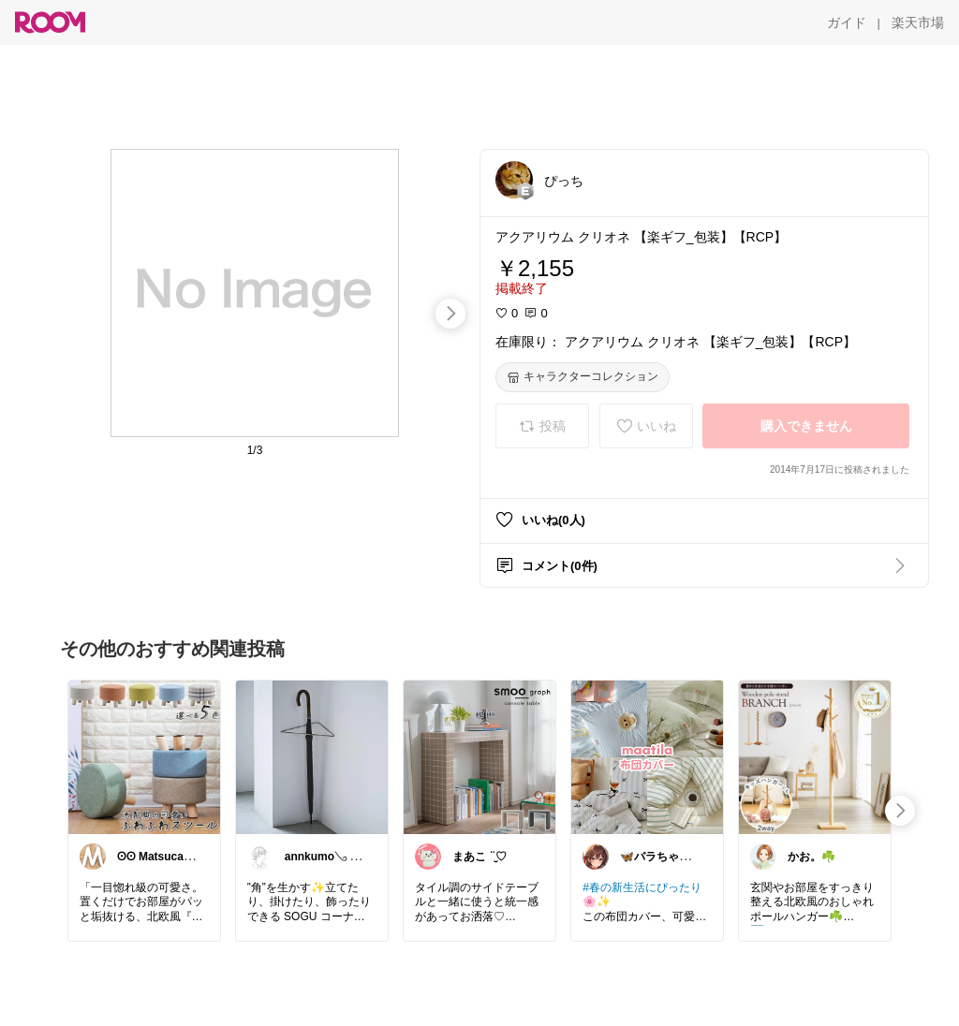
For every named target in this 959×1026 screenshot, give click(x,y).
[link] (144, 756)
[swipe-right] (450, 314)
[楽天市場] (918, 22)
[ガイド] (846, 22)
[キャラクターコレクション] (582, 377)
